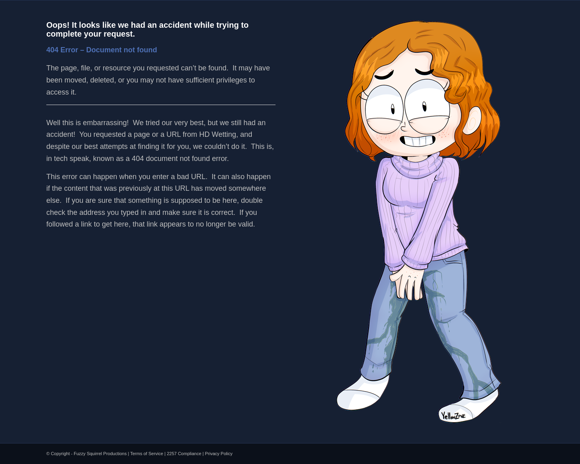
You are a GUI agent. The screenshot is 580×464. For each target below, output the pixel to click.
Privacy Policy (218, 453)
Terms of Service (146, 453)
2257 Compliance (184, 453)
